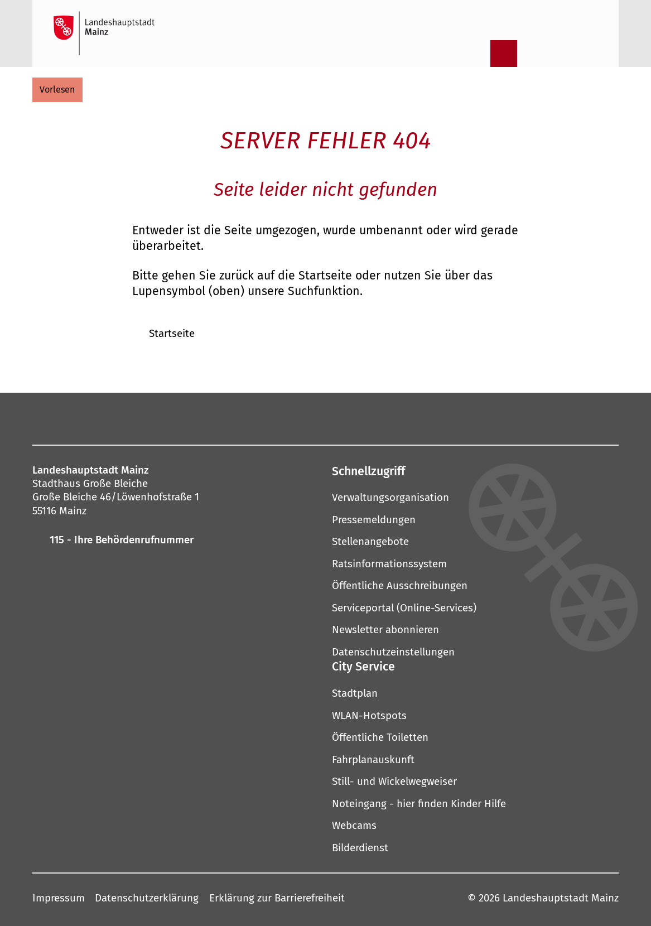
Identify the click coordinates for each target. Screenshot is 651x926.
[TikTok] (445, 417)
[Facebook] (195, 417)
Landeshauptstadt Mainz (561, 898)
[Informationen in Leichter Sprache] (532, 53)
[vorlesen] (57, 90)
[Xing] (413, 417)
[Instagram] (219, 417)
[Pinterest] (284, 417)
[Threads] (348, 417)
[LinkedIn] (381, 417)
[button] (475, 471)
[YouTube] (316, 417)
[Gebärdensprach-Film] (561, 53)
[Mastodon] (251, 417)
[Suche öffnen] (474, 53)
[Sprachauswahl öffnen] (590, 53)
